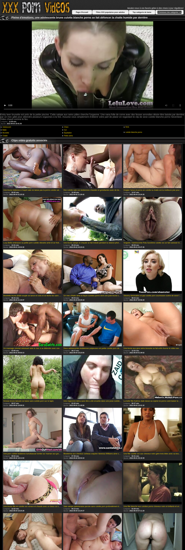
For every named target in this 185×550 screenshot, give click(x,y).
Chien (66, 127)
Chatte (5, 136)
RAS (127, 127)
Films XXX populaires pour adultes (110, 12)
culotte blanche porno (133, 132)
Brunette (5, 133)
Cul (65, 130)
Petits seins (68, 136)
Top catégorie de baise (142, 12)
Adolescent (6, 127)
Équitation (68, 133)
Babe (4, 130)
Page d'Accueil (82, 12)
